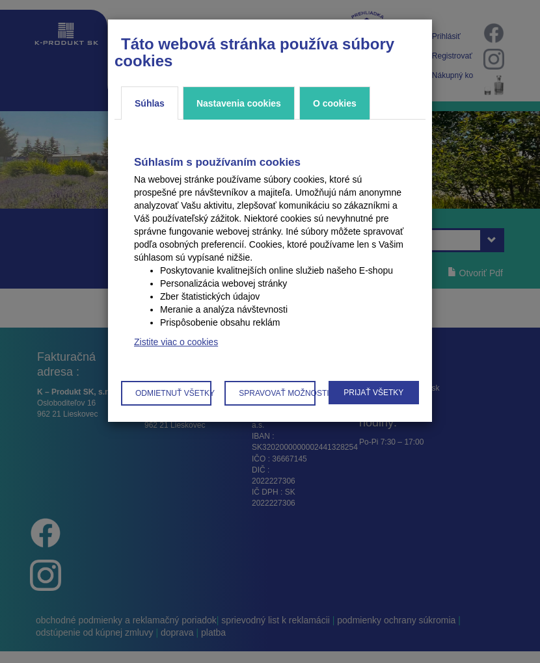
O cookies (335, 103)
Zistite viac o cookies (176, 342)
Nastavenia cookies (238, 103)
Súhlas (150, 103)
